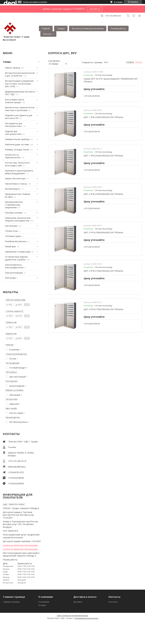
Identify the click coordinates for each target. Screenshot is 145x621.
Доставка (77, 602)
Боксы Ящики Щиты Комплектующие (14, 101)
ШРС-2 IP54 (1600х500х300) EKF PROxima (103, 232)
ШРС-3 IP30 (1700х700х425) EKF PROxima (103, 271)
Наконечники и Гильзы (16, 183)
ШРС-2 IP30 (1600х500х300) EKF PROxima (103, 194)
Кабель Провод (12, 67)
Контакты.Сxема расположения (88, 28)
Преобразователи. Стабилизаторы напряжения (14, 205)
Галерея (130, 62)
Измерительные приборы (17, 139)
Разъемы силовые (14, 212)
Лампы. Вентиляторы (15, 178)
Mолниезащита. (12, 188)
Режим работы (118, 28)
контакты (94, 8)
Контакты (113, 602)
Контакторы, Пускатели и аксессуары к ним (17, 164)
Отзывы (42, 605)
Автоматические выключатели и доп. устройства (20, 74)
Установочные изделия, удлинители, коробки (16, 258)
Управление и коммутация (17, 251)
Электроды (10, 277)
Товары (61, 28)
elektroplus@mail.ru (17, 466)
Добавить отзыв (134, 16)
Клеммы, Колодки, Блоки (17, 149)
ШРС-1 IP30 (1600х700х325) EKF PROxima (103, 117)
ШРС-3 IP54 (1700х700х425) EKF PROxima (103, 309)
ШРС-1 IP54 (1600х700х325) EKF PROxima (103, 155)
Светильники (11, 225)
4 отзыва (118, 2)
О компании (43, 602)
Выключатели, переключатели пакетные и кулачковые (19, 109)
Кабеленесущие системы (17, 144)
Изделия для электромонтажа (13, 132)
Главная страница (11, 602)
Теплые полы (11, 231)
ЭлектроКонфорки (14, 272)
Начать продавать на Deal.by (35, 2)
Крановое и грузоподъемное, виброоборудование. (19, 172)
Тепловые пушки (13, 236)
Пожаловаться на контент (86, 618)
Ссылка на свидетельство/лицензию (20, 545)
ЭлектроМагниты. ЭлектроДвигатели (14, 266)
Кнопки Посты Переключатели (12, 156)
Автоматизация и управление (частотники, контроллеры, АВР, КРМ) (19, 84)
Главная (46, 28)
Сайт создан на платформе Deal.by (72, 615)
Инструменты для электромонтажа (13, 125)
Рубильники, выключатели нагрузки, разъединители (17, 219)
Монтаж (47, 33)
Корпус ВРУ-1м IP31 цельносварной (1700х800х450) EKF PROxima (111, 80)
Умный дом (10, 246)
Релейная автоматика (15, 241)
